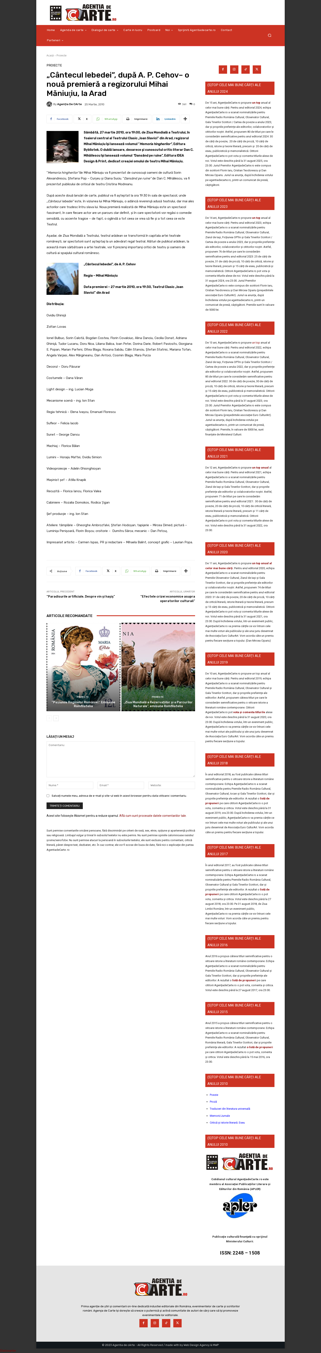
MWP (216, 1345)
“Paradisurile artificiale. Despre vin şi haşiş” (81, 596)
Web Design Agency (197, 1345)
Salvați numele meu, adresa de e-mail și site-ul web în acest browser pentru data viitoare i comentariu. (119, 796)
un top (256, 102)
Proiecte (62, 55)
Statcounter (8, 1350)
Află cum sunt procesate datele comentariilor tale (152, 815)
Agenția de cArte (69, 104)
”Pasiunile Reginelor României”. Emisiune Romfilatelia (83, 704)
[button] (269, 35)
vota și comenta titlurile (249, 712)
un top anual (260, 467)
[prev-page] (49, 718)
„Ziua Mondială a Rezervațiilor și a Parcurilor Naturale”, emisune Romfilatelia (158, 704)
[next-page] (56, 718)
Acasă (50, 55)
